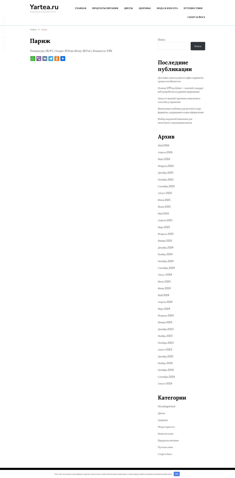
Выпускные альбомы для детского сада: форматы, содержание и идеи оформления (181, 111)
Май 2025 (163, 214)
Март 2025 (164, 228)
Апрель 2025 (165, 221)
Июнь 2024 (164, 289)
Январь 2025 (165, 241)
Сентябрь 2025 (166, 187)
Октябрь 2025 (166, 180)
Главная (80, 8)
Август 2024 (165, 275)
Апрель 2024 (165, 302)
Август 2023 (165, 349)
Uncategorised (166, 406)
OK (176, 474)
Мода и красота (167, 8)
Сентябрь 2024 (166, 268)
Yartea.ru (44, 7)
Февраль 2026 (166, 167)
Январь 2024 (165, 322)
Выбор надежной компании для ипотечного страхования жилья (175, 121)
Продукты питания (105, 8)
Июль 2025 (164, 200)
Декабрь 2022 (166, 356)
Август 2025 (165, 194)
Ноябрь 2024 (165, 255)
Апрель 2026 (165, 153)
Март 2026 (164, 160)
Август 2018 (165, 383)
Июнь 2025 (164, 207)
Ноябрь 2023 (165, 336)
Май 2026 (163, 146)
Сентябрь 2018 (166, 376)
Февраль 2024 (166, 315)
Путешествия (193, 8)
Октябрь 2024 (166, 261)
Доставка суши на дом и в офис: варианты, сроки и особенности (175, 79)
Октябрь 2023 (166, 343)
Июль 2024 (164, 282)
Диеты (128, 8)
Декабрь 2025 (166, 174)
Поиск (161, 39)
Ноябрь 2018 (165, 363)
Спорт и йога (196, 17)
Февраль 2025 (166, 234)
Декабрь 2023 (166, 329)
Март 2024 (164, 309)
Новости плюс (166, 433)
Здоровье (145, 8)
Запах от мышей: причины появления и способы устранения (180, 100)
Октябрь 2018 (166, 370)
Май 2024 (163, 295)
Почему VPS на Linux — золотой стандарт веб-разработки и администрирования (181, 90)
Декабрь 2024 (166, 248)
